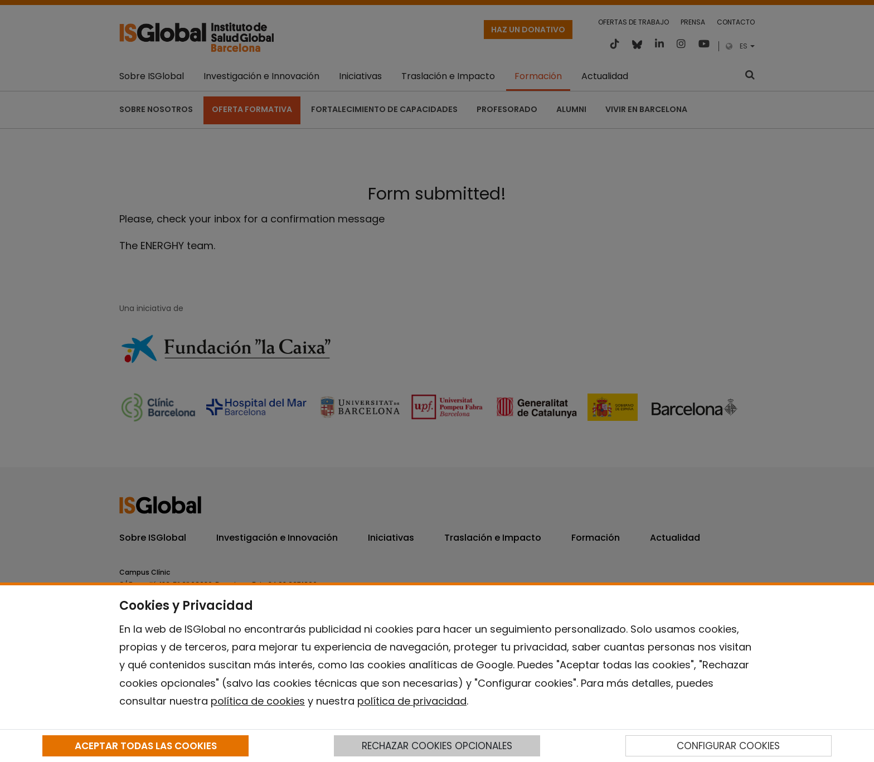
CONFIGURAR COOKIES (728, 746)
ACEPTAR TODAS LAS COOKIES (146, 746)
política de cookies (258, 701)
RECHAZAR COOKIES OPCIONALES (437, 746)
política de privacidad (412, 701)
